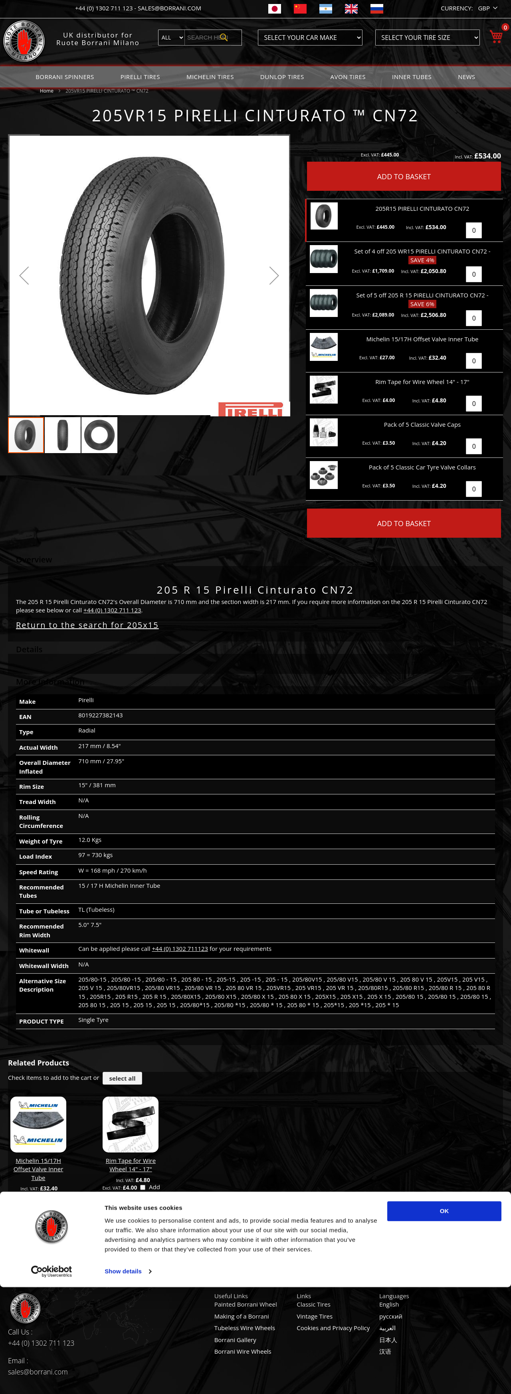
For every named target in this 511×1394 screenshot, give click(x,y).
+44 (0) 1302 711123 (180, 948)
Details (29, 649)
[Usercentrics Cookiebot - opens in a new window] (52, 1378)
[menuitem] (65, 76)
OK (444, 1318)
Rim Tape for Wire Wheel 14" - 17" (131, 1164)
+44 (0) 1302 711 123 (104, 8)
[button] (488, 8)
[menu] (255, 76)
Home (46, 90)
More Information (50, 681)
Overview (34, 559)
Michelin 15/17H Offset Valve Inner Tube (38, 1169)
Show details (123, 1378)
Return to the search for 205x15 (87, 625)
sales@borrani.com (169, 8)
